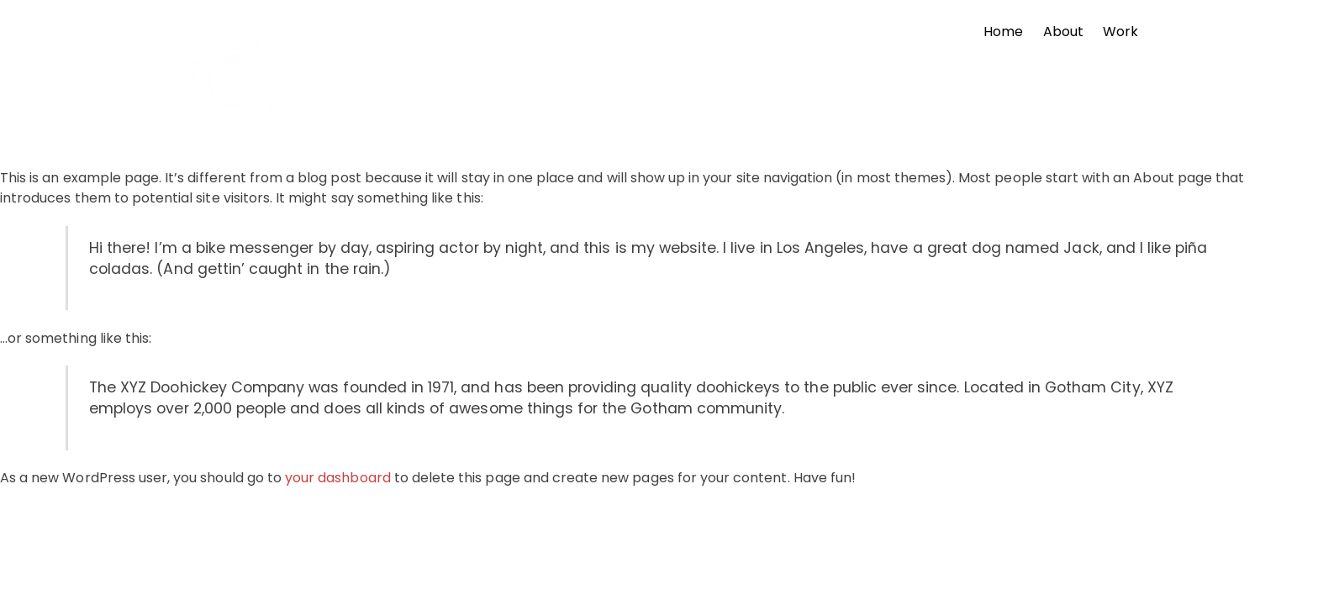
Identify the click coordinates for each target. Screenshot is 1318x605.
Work (1120, 31)
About (1063, 31)
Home (1003, 31)
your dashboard (338, 477)
